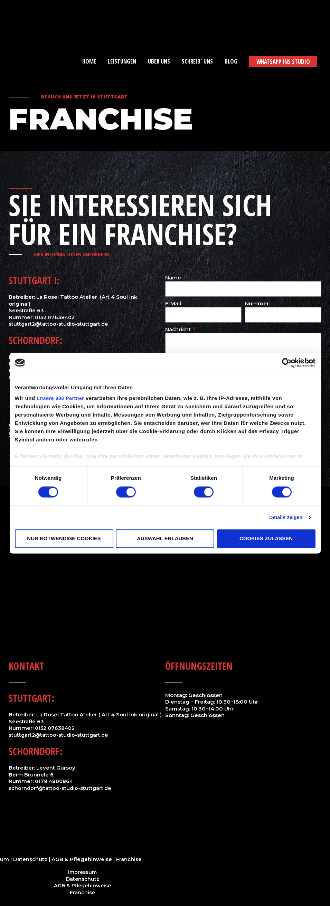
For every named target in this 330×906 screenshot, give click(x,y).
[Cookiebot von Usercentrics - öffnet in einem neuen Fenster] (285, 362)
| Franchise (127, 859)
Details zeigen (284, 518)
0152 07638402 (56, 317)
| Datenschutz (28, 859)
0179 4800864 (55, 781)
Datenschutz (82, 879)
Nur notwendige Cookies (64, 539)
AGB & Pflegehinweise (81, 859)
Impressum (82, 872)
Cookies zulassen (266, 539)
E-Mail (173, 303)
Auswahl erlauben (165, 539)
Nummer (257, 303)
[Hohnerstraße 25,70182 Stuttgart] (165, 556)
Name (173, 277)
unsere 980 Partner (61, 399)
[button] (283, 61)
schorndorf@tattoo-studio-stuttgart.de (61, 788)
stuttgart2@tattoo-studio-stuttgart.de (59, 324)
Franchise (82, 892)
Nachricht (178, 329)
